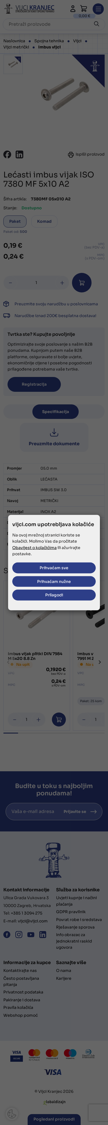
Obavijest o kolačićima (34, 547)
